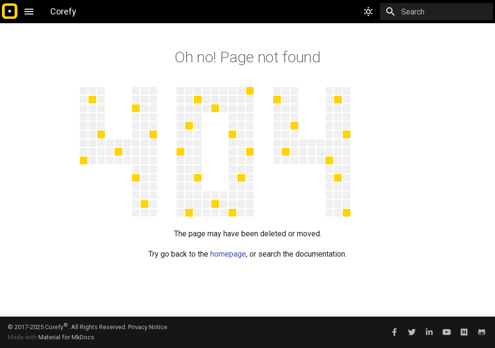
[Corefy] (9, 11)
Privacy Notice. (148, 327)
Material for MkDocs (66, 337)
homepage (228, 254)
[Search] (436, 11)
